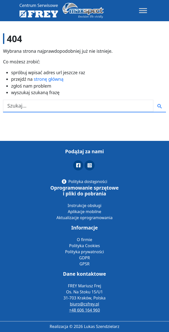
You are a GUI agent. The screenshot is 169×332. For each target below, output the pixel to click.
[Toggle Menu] (143, 10)
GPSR (84, 264)
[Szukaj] (78, 106)
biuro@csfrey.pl (84, 304)
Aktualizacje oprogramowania (85, 217)
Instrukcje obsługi (84, 205)
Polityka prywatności (84, 251)
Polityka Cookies (84, 245)
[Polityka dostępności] (84, 181)
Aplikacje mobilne (84, 211)
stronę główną (49, 79)
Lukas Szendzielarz (102, 326)
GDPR (84, 258)
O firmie (84, 239)
